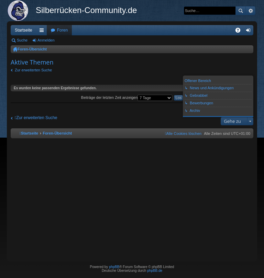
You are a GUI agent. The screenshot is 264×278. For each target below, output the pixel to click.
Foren (62, 30)
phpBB (114, 267)
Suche (240, 11)
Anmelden (46, 40)
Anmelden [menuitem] (249, 31)
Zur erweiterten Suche (33, 70)
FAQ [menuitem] (240, 31)
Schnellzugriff (43, 31)
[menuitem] (183, 133)
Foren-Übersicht (32, 49)
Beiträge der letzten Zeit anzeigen (127, 97)
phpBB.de (154, 271)
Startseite (23, 30)
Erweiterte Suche (250, 11)
